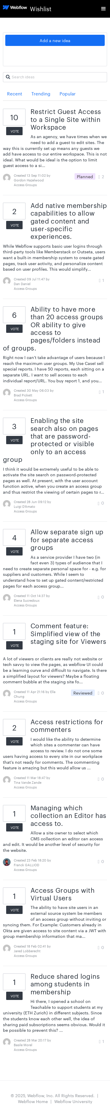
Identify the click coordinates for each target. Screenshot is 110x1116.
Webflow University (73, 1101)
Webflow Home (33, 1101)
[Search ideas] (55, 77)
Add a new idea (55, 40)
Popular (68, 93)
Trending (40, 93)
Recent (14, 93)
